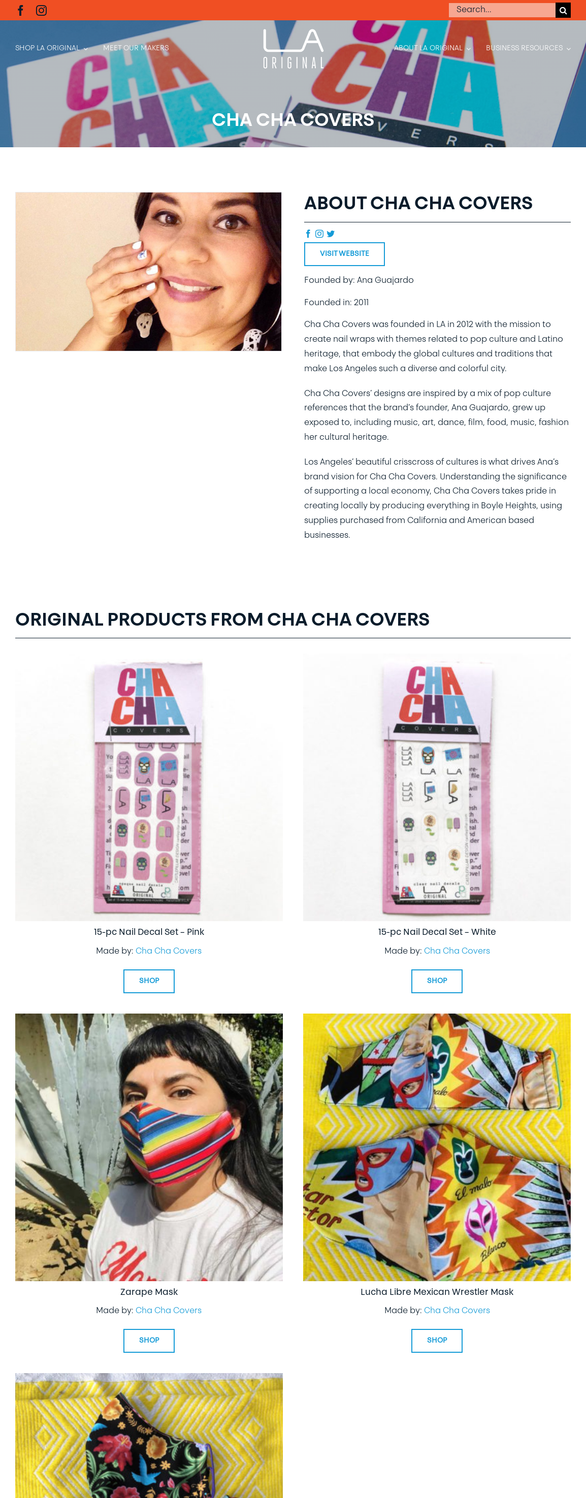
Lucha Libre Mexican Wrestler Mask (437, 1292)
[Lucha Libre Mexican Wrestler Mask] (437, 1021)
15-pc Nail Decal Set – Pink (149, 932)
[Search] (563, 10)
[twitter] (331, 234)
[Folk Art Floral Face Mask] (149, 1380)
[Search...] (502, 10)
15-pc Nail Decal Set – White (437, 932)
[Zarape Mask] (149, 1021)
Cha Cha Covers (169, 952)
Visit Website (344, 254)
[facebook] (20, 10)
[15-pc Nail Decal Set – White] (437, 661)
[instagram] (41, 10)
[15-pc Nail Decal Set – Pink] (149, 661)
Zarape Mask (149, 1292)
